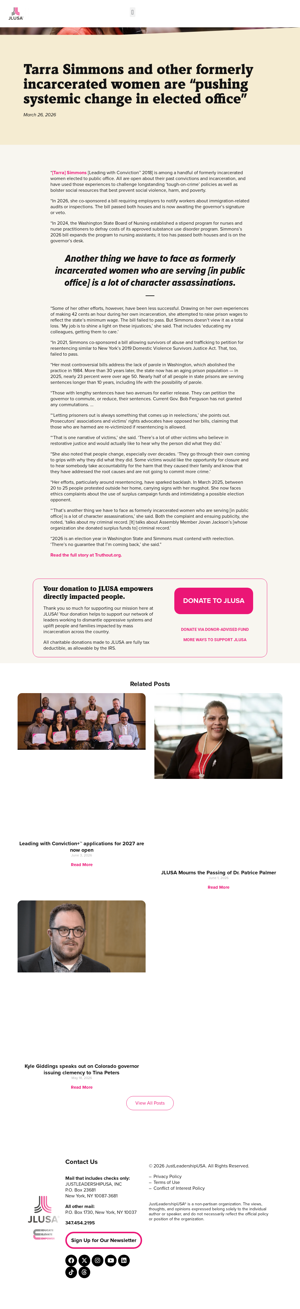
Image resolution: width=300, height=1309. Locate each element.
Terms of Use (167, 1182)
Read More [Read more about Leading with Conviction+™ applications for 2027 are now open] (82, 864)
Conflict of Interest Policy (179, 1188)
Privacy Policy (168, 1176)
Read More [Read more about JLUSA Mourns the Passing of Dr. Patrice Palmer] (218, 887)
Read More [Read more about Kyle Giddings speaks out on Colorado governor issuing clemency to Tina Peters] (82, 1087)
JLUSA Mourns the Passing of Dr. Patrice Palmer (218, 872)
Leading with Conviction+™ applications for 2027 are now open (81, 846)
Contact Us (81, 1162)
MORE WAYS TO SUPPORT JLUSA (214, 639)
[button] (132, 12)
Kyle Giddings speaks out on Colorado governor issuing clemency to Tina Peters (82, 1069)
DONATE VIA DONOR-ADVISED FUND (215, 629)
